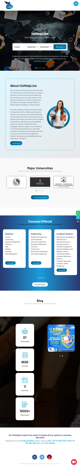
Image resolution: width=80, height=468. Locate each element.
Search (59, 47)
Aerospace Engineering (38, 244)
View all (10, 263)
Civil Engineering (36, 239)
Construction (35, 249)
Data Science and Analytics (66, 237)
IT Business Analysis (63, 254)
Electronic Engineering (38, 242)
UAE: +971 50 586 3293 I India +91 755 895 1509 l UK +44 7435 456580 (50, 442)
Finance (8, 237)
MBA (6, 247)
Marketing (8, 244)
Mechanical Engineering (39, 237)
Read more (16, 143)
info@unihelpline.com (30, 441)
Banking (8, 249)
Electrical (34, 247)
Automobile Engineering (39, 254)
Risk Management (11, 254)
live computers (55, 463)
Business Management (12, 242)
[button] (6, 35)
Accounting (9, 239)
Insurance (8, 251)
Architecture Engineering (39, 251)
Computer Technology (64, 261)
